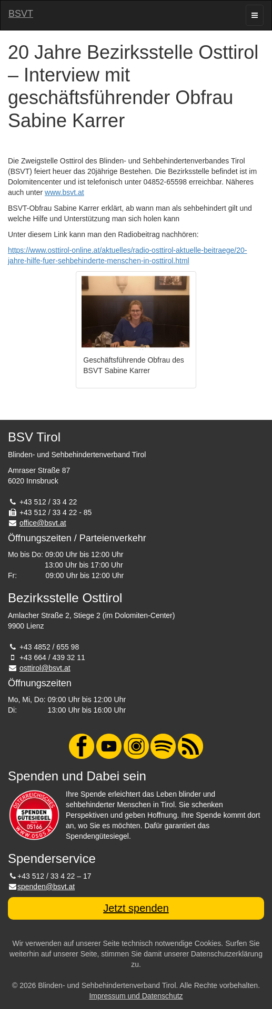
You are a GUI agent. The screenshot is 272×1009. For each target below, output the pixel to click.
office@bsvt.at (42, 523)
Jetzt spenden (136, 908)
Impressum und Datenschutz (136, 996)
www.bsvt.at (64, 192)
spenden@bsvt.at (46, 886)
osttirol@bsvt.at (44, 668)
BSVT (20, 13)
